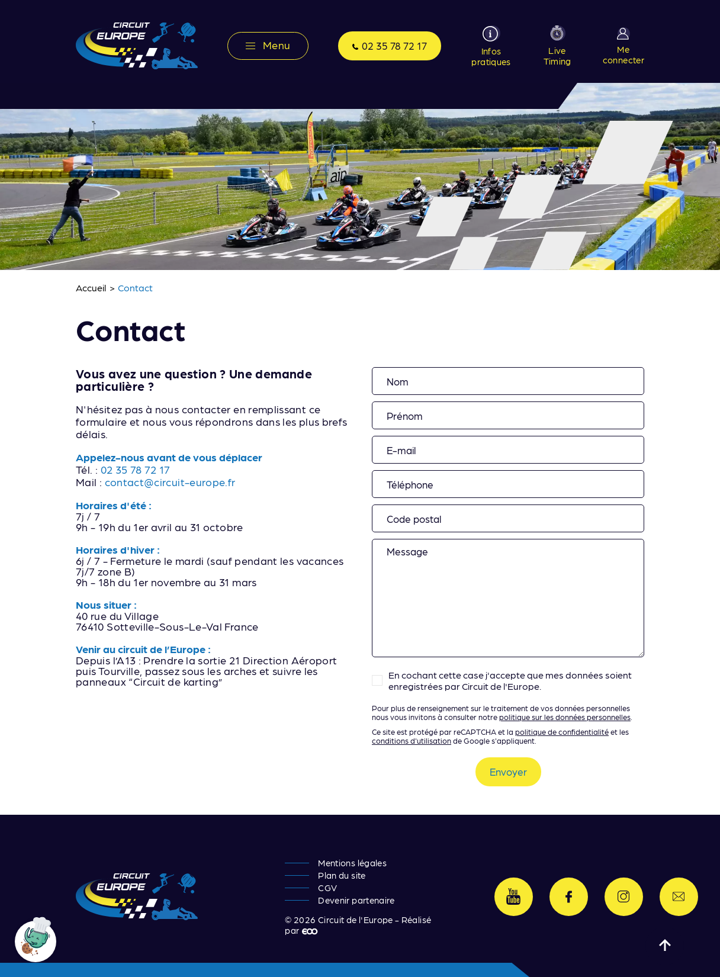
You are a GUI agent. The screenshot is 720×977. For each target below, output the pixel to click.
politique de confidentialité (562, 731)
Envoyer (508, 771)
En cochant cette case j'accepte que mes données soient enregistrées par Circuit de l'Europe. (510, 680)
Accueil (91, 287)
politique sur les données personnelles (565, 716)
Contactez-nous (679, 897)
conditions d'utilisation (411, 740)
